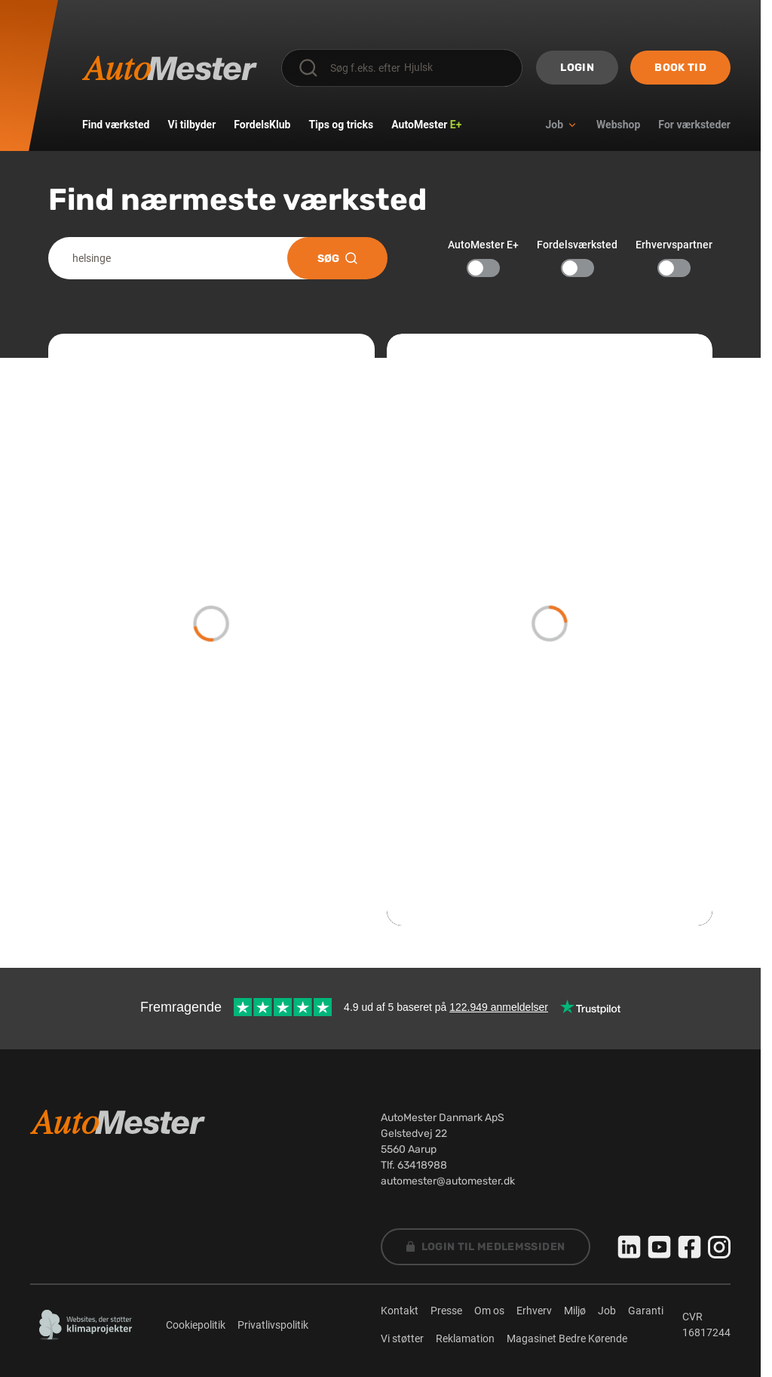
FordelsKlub (262, 125)
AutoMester (426, 125)
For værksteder (694, 125)
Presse (446, 1311)
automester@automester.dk (448, 1181)
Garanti (645, 1311)
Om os (489, 1311)
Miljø (575, 1311)
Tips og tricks (340, 125)
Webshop (618, 125)
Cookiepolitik (195, 1325)
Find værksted (116, 125)
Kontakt (399, 1311)
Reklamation (465, 1338)
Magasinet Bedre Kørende (567, 1338)
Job (607, 1311)
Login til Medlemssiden (485, 1246)
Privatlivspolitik (272, 1325)
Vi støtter (402, 1338)
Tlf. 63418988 (414, 1165)
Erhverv (534, 1311)
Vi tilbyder (192, 125)
